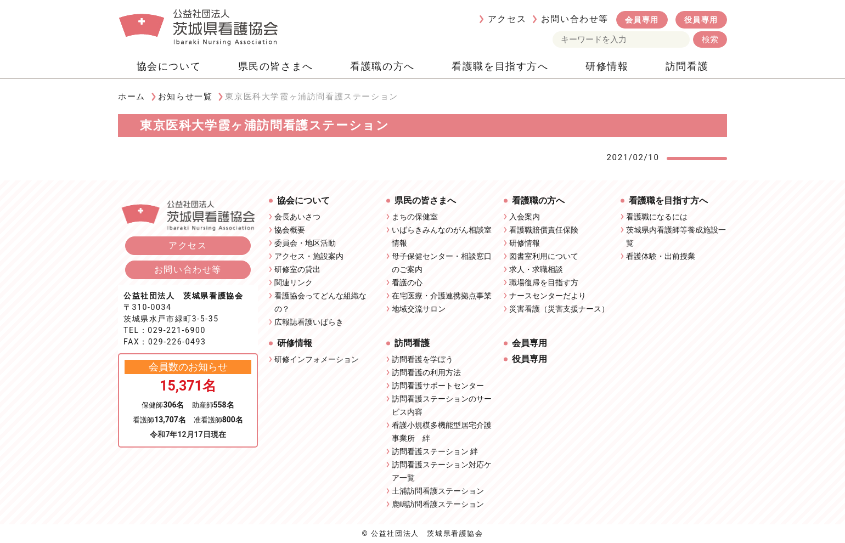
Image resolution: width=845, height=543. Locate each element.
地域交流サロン (419, 308)
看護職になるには (657, 216)
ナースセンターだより (547, 295)
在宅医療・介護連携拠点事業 (442, 295)
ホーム (131, 96)
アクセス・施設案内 (308, 256)
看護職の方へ (382, 66)
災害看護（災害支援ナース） (559, 308)
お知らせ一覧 (185, 96)
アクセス (507, 19)
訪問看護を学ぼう (422, 359)
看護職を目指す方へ (500, 66)
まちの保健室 (415, 216)
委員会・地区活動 (305, 243)
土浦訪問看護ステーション (438, 491)
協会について (169, 66)
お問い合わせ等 (575, 19)
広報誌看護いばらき (308, 322)
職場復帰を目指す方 (543, 282)
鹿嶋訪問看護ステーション (438, 504)
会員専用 (642, 19)
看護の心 (407, 282)
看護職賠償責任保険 (543, 229)
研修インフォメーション (316, 359)
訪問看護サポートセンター (438, 385)
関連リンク (293, 282)
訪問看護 (687, 66)
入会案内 (524, 216)
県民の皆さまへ (275, 66)
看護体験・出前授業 (660, 256)
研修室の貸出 (297, 269)
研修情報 (606, 66)
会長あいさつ (297, 216)
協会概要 (289, 229)
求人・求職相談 (536, 269)
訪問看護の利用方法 (426, 372)
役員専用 (701, 19)
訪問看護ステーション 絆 (435, 451)
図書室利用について (543, 256)
